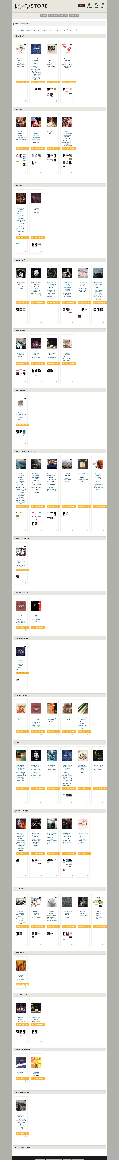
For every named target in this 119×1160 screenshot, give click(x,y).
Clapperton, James (36, 69)
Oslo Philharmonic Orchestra (51, 293)
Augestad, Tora (52, 479)
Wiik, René (36, 75)
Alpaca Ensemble (36, 917)
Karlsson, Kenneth (51, 915)
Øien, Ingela (34, 286)
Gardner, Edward (36, 482)
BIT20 (95, 769)
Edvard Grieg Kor (20, 500)
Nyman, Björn (36, 840)
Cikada (18, 918)
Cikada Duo (50, 920)
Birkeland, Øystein (82, 723)
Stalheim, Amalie (51, 290)
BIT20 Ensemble (36, 74)
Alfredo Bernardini (21, 139)
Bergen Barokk (21, 358)
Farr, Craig (98, 298)
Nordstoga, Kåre (20, 229)
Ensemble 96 (52, 298)
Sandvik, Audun (21, 840)
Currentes (20, 774)
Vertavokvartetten (36, 839)
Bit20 (82, 772)
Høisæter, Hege (21, 1119)
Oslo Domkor (20, 213)
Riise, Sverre (21, 777)
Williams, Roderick (20, 486)
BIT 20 (34, 619)
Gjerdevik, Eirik (21, 565)
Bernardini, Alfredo (67, 142)
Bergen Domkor (21, 421)
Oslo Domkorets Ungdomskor (21, 222)
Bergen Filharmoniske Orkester (20, 481)
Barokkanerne (20, 137)
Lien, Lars (36, 212)
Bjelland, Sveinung (36, 843)
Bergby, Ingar (82, 290)
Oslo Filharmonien (21, 669)
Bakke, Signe (36, 66)
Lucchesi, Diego (52, 482)
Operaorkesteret (82, 288)
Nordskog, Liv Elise (21, 63)
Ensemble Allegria (20, 775)
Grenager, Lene (83, 915)
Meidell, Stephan (67, 358)
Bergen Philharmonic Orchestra (36, 290)
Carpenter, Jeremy (36, 490)
